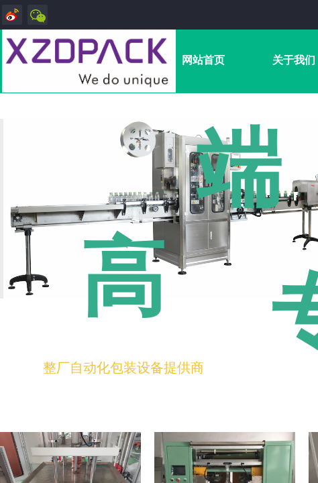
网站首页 (203, 60)
